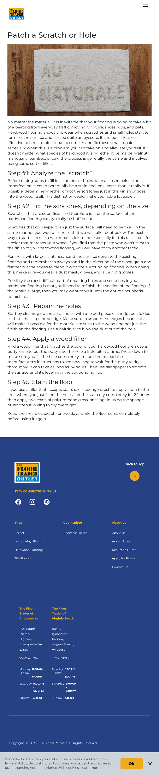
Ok (131, 763)
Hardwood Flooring (28, 550)
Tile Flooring (23, 558)
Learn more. (90, 768)
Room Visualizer (75, 533)
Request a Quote (124, 550)
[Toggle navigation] (145, 6)
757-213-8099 (61, 658)
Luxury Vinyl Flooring (30, 541)
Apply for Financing (126, 558)
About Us (118, 533)
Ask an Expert (122, 541)
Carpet (19, 533)
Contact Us (120, 567)
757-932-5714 (28, 658)
